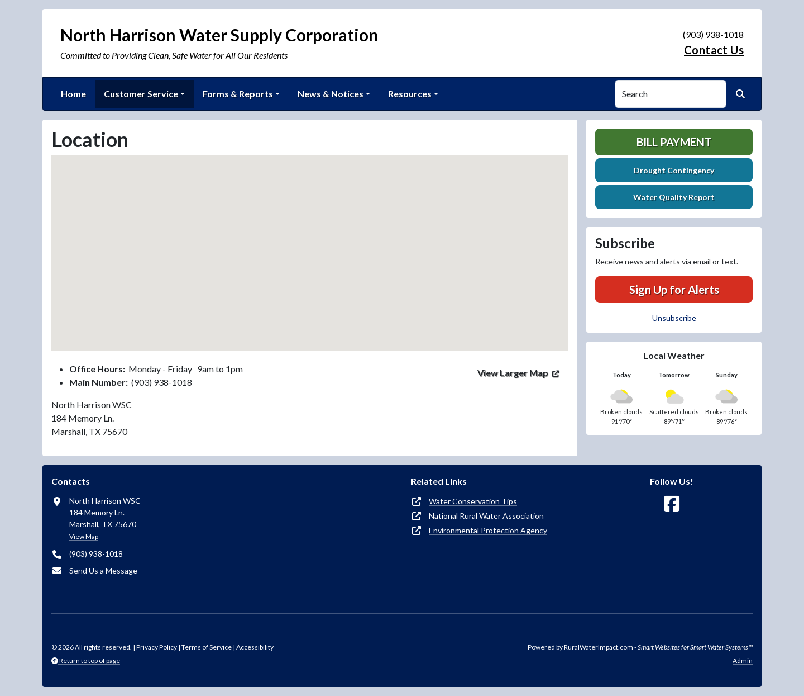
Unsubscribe (674, 318)
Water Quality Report (674, 197)
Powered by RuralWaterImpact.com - (640, 647)
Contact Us (714, 49)
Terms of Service (206, 647)
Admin (743, 660)
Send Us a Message (103, 570)
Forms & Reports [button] (238, 93)
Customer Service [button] (141, 93)
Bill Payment (674, 142)
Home (73, 93)
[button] (310, 243)
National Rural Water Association (486, 515)
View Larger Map (512, 372)
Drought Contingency (674, 170)
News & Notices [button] (330, 93)
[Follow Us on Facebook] (671, 504)
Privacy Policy (156, 647)
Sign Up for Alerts (674, 289)
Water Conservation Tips (473, 501)
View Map (83, 536)
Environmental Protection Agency (488, 530)
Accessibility (255, 647)
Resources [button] (410, 93)
